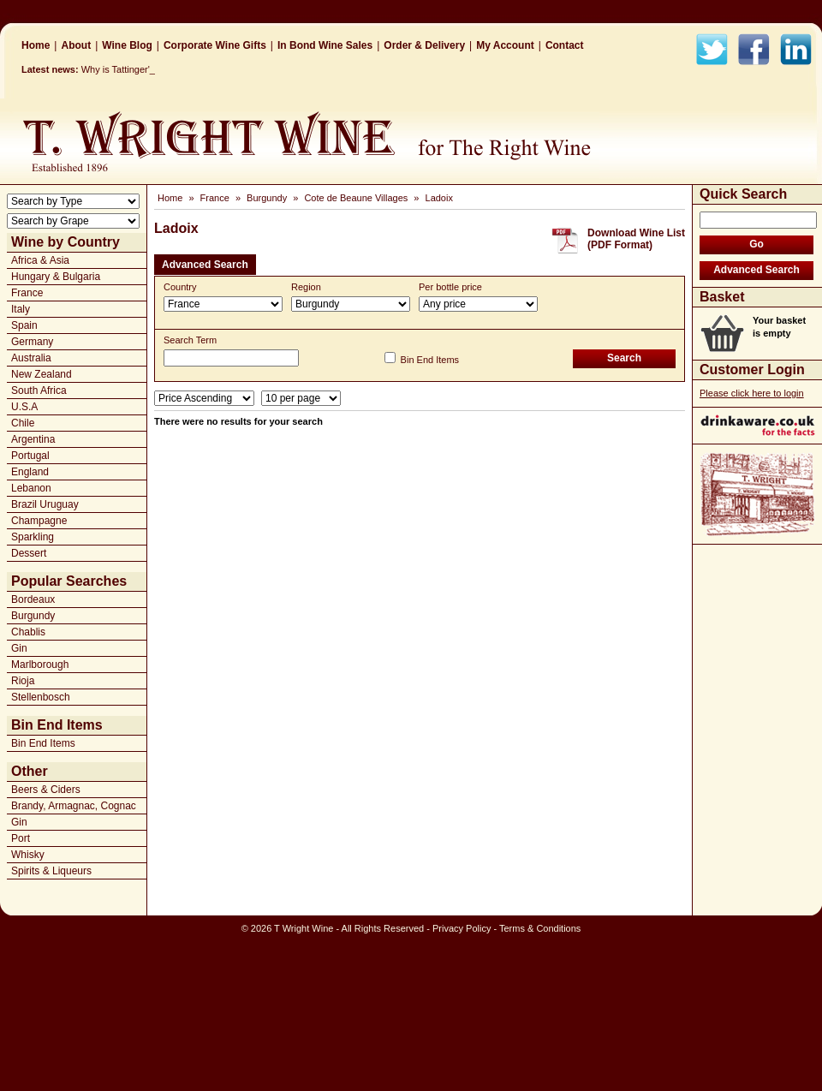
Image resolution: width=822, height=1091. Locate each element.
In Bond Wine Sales (324, 45)
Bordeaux (33, 599)
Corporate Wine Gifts (215, 45)
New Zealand (41, 374)
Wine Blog (127, 45)
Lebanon (31, 488)
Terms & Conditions (540, 928)
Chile (22, 423)
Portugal (30, 456)
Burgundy (33, 616)
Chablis (28, 632)
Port (20, 838)
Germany (32, 342)
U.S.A (24, 407)
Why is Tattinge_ (116, 69)
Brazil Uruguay (45, 504)
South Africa (39, 390)
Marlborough (39, 665)
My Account (505, 45)
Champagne (39, 521)
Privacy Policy (461, 928)
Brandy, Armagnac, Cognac (73, 806)
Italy (20, 309)
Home (35, 45)
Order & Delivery (424, 45)
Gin (19, 648)
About (76, 45)
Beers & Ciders (45, 790)
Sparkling (32, 537)
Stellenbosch (40, 697)
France (27, 293)
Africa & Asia (40, 260)
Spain (24, 325)
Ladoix (439, 198)
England (30, 472)
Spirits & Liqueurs (51, 871)
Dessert (28, 553)
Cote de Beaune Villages (356, 198)
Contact (564, 45)
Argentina (33, 439)
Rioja (22, 681)
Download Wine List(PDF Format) (636, 239)
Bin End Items (43, 743)
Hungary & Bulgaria (55, 277)
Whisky (28, 855)
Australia (31, 358)
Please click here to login (752, 393)
